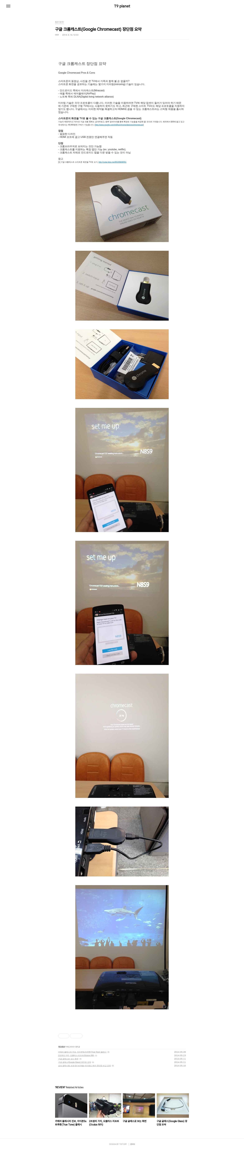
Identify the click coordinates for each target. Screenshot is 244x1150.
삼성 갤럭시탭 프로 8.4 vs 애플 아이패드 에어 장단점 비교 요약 (84, 1066)
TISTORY (123, 1144)
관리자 (132, 1144)
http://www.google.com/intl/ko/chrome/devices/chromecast (119, 125)
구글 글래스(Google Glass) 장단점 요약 (74, 1062)
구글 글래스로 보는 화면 (68, 1059)
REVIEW (61, 1047)
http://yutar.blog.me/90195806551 (112, 162)
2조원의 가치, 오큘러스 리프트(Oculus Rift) (76, 1055)
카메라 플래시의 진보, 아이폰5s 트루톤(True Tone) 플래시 (82, 1052)
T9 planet (122, 6)
